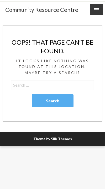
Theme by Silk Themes (52, 138)
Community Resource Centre (41, 9)
